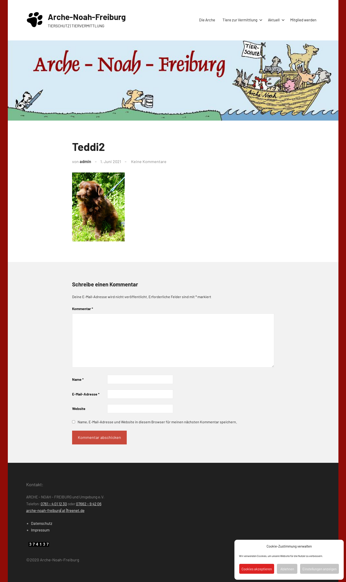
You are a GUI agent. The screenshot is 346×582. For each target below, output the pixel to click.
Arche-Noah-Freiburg (87, 17)
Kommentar (82, 308)
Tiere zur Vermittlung (241, 19)
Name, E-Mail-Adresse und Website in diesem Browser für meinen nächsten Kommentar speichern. (157, 422)
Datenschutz (41, 523)
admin (85, 161)
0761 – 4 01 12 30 (54, 503)
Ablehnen (287, 569)
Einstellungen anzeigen (319, 569)
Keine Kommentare (148, 161)
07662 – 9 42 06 (88, 503)
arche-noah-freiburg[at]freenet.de (55, 510)
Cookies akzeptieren (257, 569)
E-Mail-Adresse (85, 394)
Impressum (40, 530)
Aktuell (275, 19)
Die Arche (207, 19)
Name (78, 379)
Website (78, 408)
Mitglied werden (303, 19)
